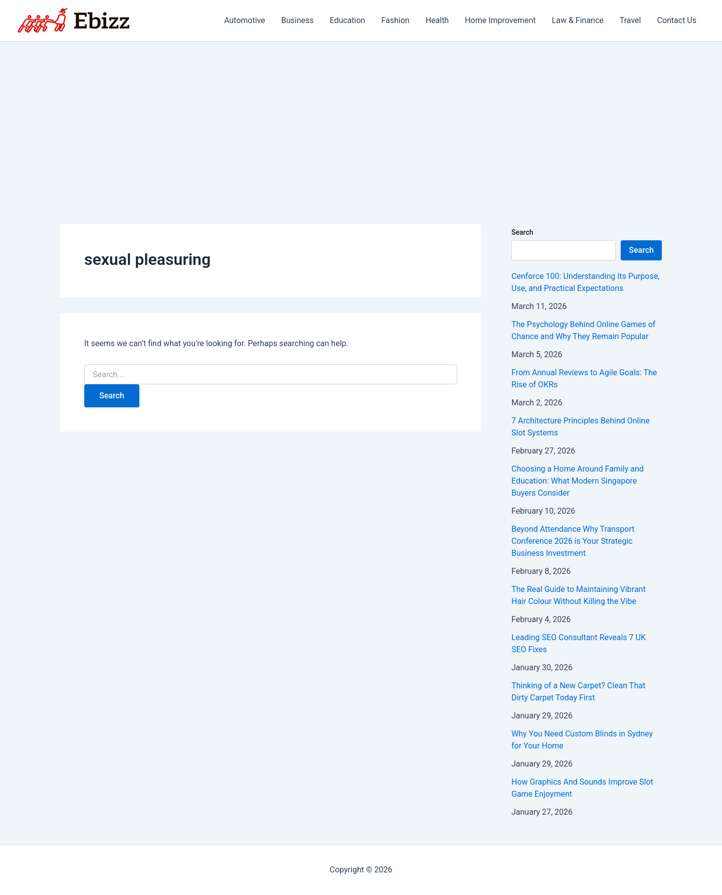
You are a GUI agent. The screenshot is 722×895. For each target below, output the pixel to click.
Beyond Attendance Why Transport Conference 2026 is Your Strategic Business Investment (573, 541)
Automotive (244, 20)
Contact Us (676, 20)
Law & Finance (578, 20)
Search (522, 232)
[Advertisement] (361, 117)
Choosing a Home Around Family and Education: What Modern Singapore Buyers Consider (577, 481)
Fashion (395, 20)
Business (297, 20)
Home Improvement (500, 20)
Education (347, 20)
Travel (630, 20)
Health (437, 20)
